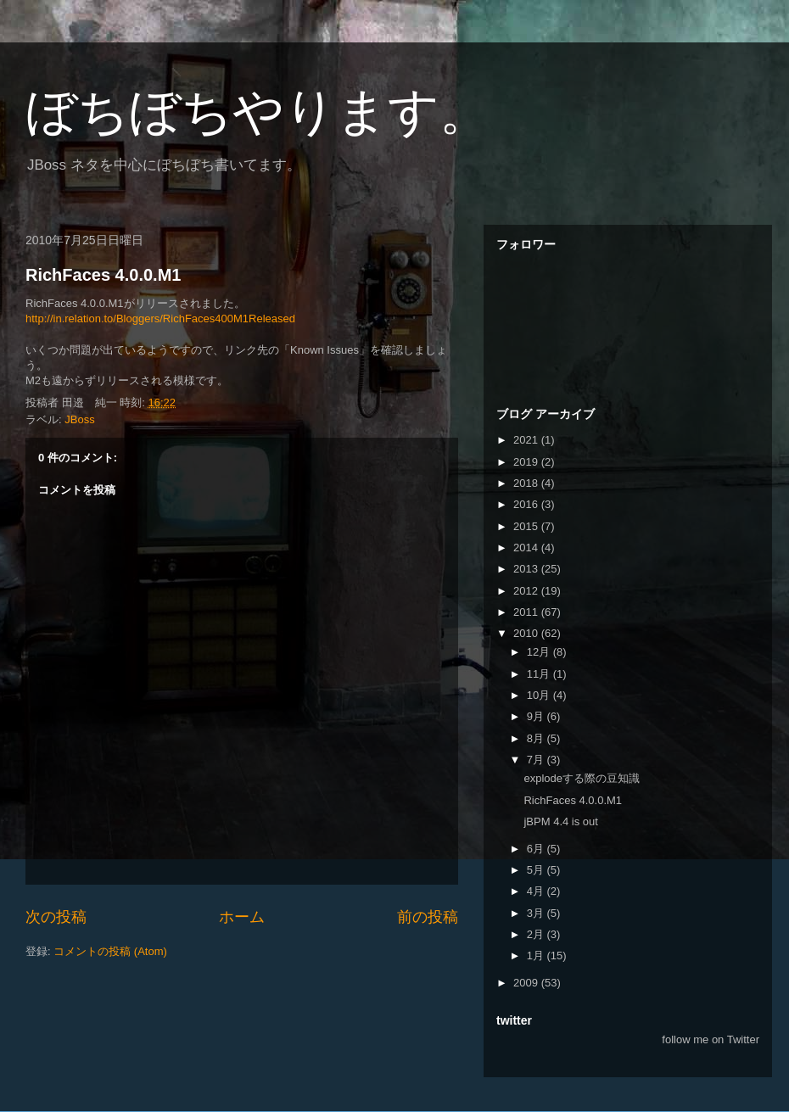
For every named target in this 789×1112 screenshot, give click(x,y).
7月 (537, 759)
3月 (537, 913)
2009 (527, 982)
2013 (527, 568)
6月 (537, 848)
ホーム (242, 916)
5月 (537, 869)
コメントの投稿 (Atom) (110, 951)
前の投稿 (427, 916)
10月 (540, 695)
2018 (527, 483)
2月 (537, 934)
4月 (537, 891)
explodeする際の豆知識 (581, 778)
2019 (527, 461)
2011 (527, 612)
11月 (540, 674)
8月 (537, 738)
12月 (540, 651)
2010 (527, 633)
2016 (527, 504)
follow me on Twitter (710, 1039)
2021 (527, 439)
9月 (537, 716)
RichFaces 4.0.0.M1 (103, 274)
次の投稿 (56, 916)
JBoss (79, 419)
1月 (537, 955)
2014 (527, 547)
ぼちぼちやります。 (257, 111)
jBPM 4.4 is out (560, 821)
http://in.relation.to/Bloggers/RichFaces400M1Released (160, 318)
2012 (527, 590)
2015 (527, 526)
